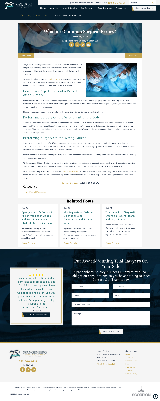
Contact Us (121, 8)
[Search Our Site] (153, 3)
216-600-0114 (116, 2)
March (47, 15)
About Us (53, 8)
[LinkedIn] (28, 369)
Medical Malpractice (37, 192)
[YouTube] (33, 369)
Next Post (133, 55)
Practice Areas (105, 8)
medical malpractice (70, 171)
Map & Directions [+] (106, 364)
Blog (29, 15)
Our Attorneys (87, 8)
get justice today (144, 8)
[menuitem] (43, 8)
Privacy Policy (131, 373)
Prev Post (26, 55)
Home (43, 8)
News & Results (69, 8)
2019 (38, 15)
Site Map (129, 370)
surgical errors (54, 79)
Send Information (110, 331)
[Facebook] (22, 369)
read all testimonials (36, 315)
